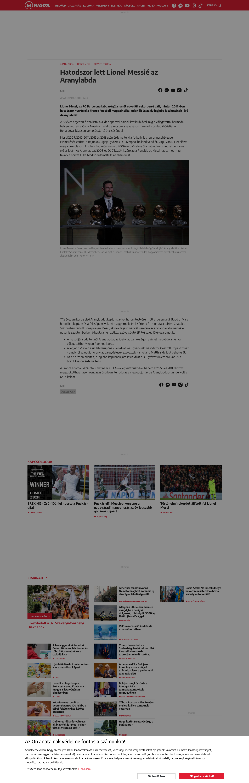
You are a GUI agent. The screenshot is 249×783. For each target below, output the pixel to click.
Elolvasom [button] (84, 769)
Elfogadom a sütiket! (202, 776)
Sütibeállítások (156, 776)
